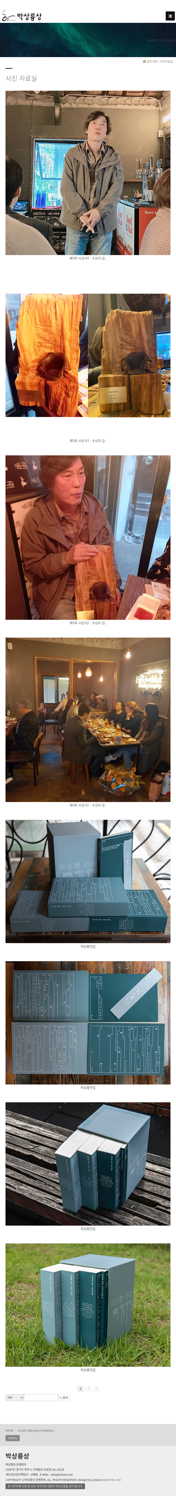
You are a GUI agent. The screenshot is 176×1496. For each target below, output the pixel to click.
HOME (10, 1430)
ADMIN (12, 1438)
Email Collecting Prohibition (36, 1430)
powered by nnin (111, 1479)
